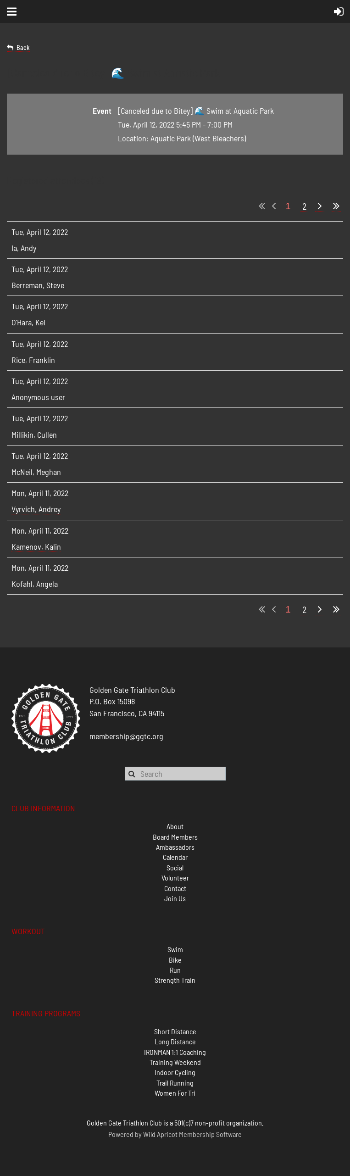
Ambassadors (175, 846)
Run (175, 969)
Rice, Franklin (33, 360)
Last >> (336, 206)
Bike (175, 959)
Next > (319, 206)
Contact (175, 888)
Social (175, 867)
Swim (175, 949)
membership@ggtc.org (126, 736)
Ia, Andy (23, 248)
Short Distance (175, 1031)
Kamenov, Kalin (36, 546)
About (175, 826)
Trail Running (175, 1082)
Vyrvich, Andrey (36, 509)
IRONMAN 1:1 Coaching (175, 1052)
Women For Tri (175, 1092)
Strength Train (175, 979)
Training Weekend (175, 1062)
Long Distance (175, 1041)
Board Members (175, 836)
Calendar (175, 857)
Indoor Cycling (175, 1072)
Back (23, 47)
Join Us (175, 898)
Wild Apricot (160, 1134)
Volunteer (175, 877)
